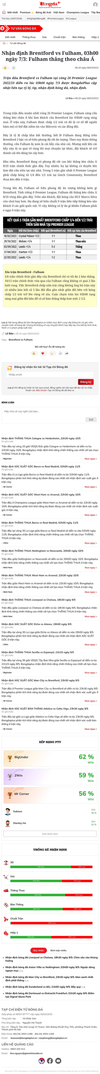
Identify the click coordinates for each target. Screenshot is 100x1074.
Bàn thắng (77, 37)
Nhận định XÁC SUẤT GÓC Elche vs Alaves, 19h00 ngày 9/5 (37, 624)
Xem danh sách (50, 833)
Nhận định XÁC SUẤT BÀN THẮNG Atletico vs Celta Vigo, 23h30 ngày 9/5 (45, 708)
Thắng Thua (17, 890)
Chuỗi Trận (16, 918)
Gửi (91, 419)
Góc (43, 37)
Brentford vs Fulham (21, 339)
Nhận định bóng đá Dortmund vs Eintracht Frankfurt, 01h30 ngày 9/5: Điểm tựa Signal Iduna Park (49, 995)
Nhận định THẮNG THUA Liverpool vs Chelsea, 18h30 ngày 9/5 (38, 599)
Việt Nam (58, 12)
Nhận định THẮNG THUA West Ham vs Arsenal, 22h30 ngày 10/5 (40, 575)
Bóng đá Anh (43, 12)
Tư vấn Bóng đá (18, 43)
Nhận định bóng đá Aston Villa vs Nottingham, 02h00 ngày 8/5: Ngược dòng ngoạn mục (50, 969)
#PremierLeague (55, 18)
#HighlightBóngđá (36, 18)
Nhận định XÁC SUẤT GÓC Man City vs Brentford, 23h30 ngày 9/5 (40, 680)
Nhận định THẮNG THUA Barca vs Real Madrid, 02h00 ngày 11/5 (40, 522)
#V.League (71, 18)
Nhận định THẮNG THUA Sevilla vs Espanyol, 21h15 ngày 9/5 (38, 652)
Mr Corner (22, 794)
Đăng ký (85, 382)
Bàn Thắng (16, 904)
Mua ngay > (91, 458)
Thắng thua (26, 37)
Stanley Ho (19, 823)
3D (12, 862)
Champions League (78, 12)
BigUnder (21, 757)
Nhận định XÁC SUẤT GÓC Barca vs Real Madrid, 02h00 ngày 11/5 (41, 466)
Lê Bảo (9, 333)
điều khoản (41, 390)
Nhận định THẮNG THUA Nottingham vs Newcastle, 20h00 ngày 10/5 (42, 550)
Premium (26, 12)
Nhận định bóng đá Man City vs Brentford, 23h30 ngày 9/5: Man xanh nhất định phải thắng (49, 978)
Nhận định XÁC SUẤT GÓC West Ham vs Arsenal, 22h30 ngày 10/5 (41, 494)
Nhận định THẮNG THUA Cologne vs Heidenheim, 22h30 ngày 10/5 (41, 438)
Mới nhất (12, 12)
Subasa (17, 811)
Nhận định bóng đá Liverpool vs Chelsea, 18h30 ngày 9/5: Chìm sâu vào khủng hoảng (51, 959)
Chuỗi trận (58, 37)
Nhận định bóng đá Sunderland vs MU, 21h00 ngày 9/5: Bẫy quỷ (45, 987)
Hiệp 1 (93, 37)
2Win (19, 775)
